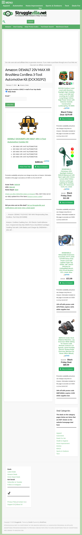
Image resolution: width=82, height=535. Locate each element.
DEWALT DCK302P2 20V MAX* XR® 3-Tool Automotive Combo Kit (26, 140)
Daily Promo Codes (31, 27)
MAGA (58, 448)
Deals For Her (61, 438)
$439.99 (17, 184)
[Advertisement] (41, 46)
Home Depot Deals (13, 477)
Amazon (8, 27)
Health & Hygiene (62, 441)
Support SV (11, 504)
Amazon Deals (12, 474)
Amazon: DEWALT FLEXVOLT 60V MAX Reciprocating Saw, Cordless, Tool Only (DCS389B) (27, 216)
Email (7, 96)
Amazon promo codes (34, 196)
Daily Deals (11, 92)
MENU (9, 2)
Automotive (18, 6)
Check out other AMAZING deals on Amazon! (20, 194)
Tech (67, 6)
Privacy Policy (12, 502)
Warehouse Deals (62, 27)
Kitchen (59, 446)
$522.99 (12, 187)
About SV (19, 504)
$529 (16, 190)
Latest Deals (11, 472)
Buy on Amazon (42, 167)
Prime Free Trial (25, 167)
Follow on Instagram (14, 485)
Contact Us (21, 502)
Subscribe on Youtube (14, 482)
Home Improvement (34, 6)
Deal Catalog (17, 27)
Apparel (6, 6)
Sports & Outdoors (54, 6)
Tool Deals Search (47, 27)
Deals (27, 85)
